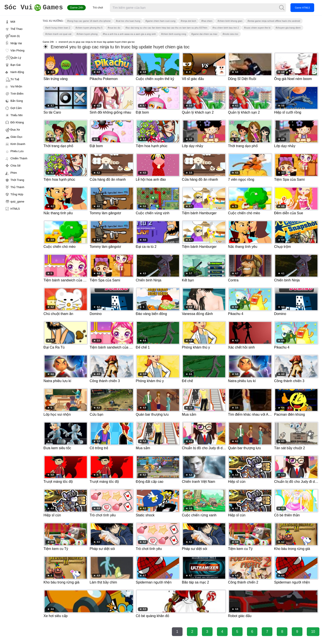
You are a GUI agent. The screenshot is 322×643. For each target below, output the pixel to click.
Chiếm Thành (18, 158)
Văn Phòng (17, 50)
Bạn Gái (15, 64)
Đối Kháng (17, 122)
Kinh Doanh (17, 144)
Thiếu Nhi (16, 115)
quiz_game (17, 201)
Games (33, 8)
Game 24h (76, 7)
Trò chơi (98, 7)
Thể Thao (16, 29)
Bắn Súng (16, 100)
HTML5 (15, 208)
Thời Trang (17, 180)
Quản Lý (15, 57)
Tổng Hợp (16, 194)
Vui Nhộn (16, 86)
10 (313, 631)
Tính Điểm (16, 93)
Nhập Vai (16, 43)
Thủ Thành (17, 187)
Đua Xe (15, 129)
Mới (12, 21)
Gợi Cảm (16, 108)
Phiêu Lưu (16, 151)
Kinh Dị (15, 36)
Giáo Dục (16, 136)
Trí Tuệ (14, 79)
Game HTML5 (302, 7)
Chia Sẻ (15, 165)
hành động (17, 72)
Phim (13, 172)
